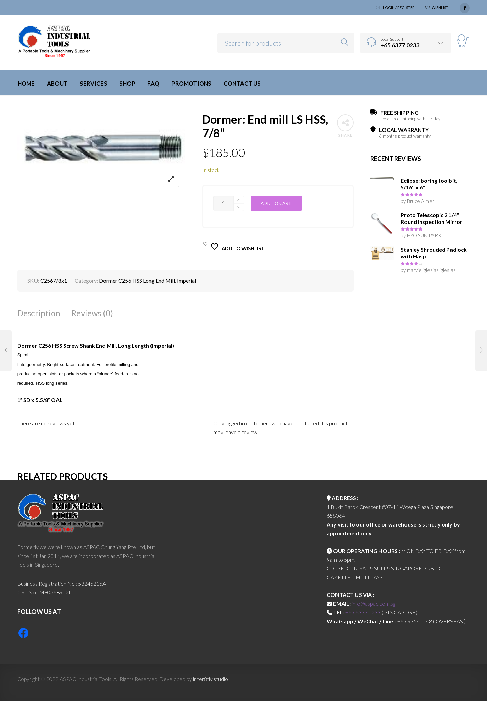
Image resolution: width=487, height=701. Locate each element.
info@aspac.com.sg (373, 603)
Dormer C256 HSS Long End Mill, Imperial (147, 280)
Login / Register (399, 7)
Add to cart (276, 203)
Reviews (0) (92, 313)
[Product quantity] (223, 203)
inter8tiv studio (210, 679)
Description (38, 313)
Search (344, 42)
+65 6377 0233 (363, 612)
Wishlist (440, 7)
